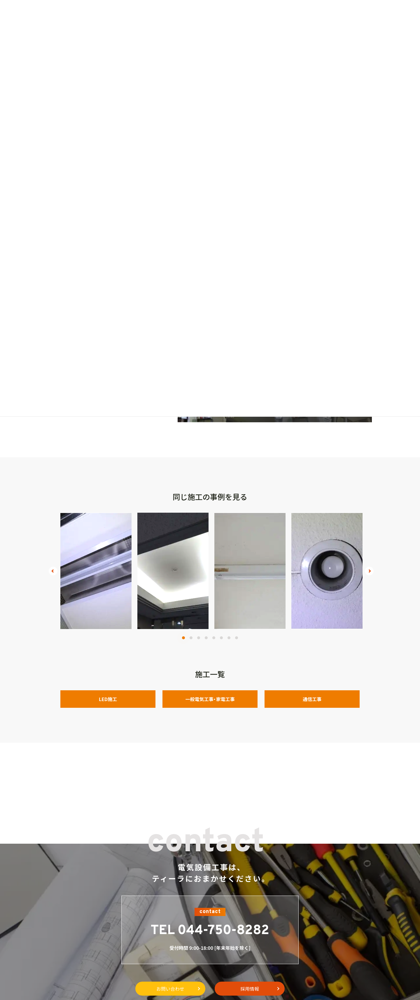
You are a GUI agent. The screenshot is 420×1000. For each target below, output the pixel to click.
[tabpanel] (96, 571)
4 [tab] (206, 637)
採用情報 (249, 988)
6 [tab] (221, 637)
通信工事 (312, 699)
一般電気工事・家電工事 (210, 699)
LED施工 (108, 699)
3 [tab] (198, 637)
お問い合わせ (170, 988)
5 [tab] (213, 637)
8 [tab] (236, 637)
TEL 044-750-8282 (210, 930)
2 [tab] (191, 637)
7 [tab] (229, 637)
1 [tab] (183, 637)
